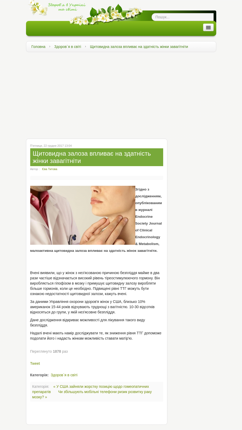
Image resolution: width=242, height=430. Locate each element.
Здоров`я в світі (67, 47)
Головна (38, 47)
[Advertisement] (121, 94)
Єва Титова (49, 169)
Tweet (35, 363)
